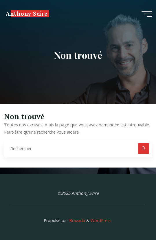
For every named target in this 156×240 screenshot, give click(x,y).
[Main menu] (147, 14)
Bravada (76, 220)
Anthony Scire (26, 13)
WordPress (101, 220)
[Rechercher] (143, 148)
